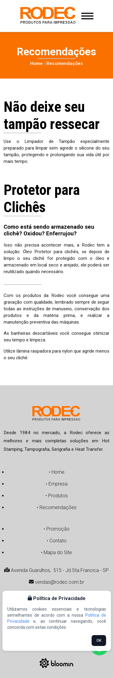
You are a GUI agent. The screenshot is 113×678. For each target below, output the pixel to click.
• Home (56, 472)
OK (98, 640)
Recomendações (64, 63)
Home (36, 63)
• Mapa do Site (56, 552)
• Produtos (57, 496)
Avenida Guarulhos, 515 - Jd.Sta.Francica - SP (56, 570)
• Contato (57, 541)
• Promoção (57, 529)
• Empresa (56, 484)
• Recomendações (57, 507)
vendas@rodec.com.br (56, 582)
